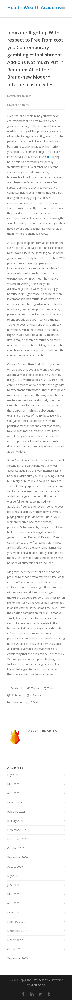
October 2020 (15, 848)
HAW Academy (40, 980)
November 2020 (17, 839)
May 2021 (13, 784)
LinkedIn (14, 702)
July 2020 (12, 876)
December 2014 (17, 931)
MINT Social (38, 985)
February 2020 (16, 922)
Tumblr (50, 688)
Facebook (15, 688)
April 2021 (13, 793)
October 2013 (15, 949)
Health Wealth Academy (34, 7)
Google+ (35, 695)
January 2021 (15, 821)
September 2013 (17, 958)
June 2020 (13, 885)
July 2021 (12, 775)
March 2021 (14, 802)
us (48, 157)
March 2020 (14, 912)
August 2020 (15, 866)
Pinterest (14, 695)
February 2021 (16, 811)
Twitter (33, 688)
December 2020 (17, 830)
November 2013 (17, 940)
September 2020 (17, 857)
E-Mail (32, 702)
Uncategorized (18, 105)
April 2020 (13, 903)
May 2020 (13, 894)
